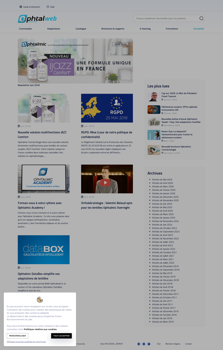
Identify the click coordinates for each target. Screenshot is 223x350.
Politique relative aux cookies (40, 329)
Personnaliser (17, 336)
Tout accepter (61, 336)
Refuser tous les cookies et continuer (26, 341)
